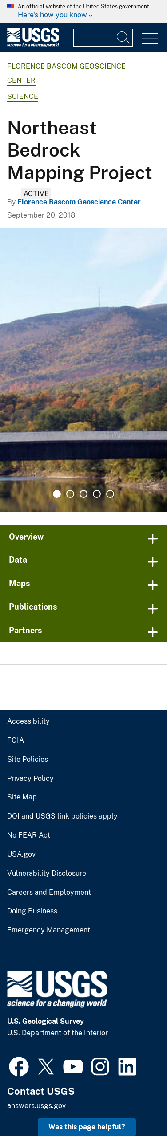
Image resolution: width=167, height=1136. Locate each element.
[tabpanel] (83, 370)
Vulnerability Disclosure (46, 873)
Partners (25, 630)
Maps (19, 583)
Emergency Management (48, 930)
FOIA (15, 740)
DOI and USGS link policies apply (62, 816)
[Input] (103, 38)
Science (22, 96)
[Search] (124, 38)
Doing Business (32, 911)
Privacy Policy (30, 779)
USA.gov (21, 854)
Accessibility (28, 721)
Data (18, 559)
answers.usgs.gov (36, 1105)
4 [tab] (97, 494)
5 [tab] (110, 494)
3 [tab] (83, 494)
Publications (33, 606)
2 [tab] (70, 494)
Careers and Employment (49, 893)
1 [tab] (57, 494)
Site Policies (27, 760)
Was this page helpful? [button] (86, 1127)
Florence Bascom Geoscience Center (79, 202)
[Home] (33, 45)
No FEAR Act (28, 835)
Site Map (22, 797)
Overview (26, 536)
